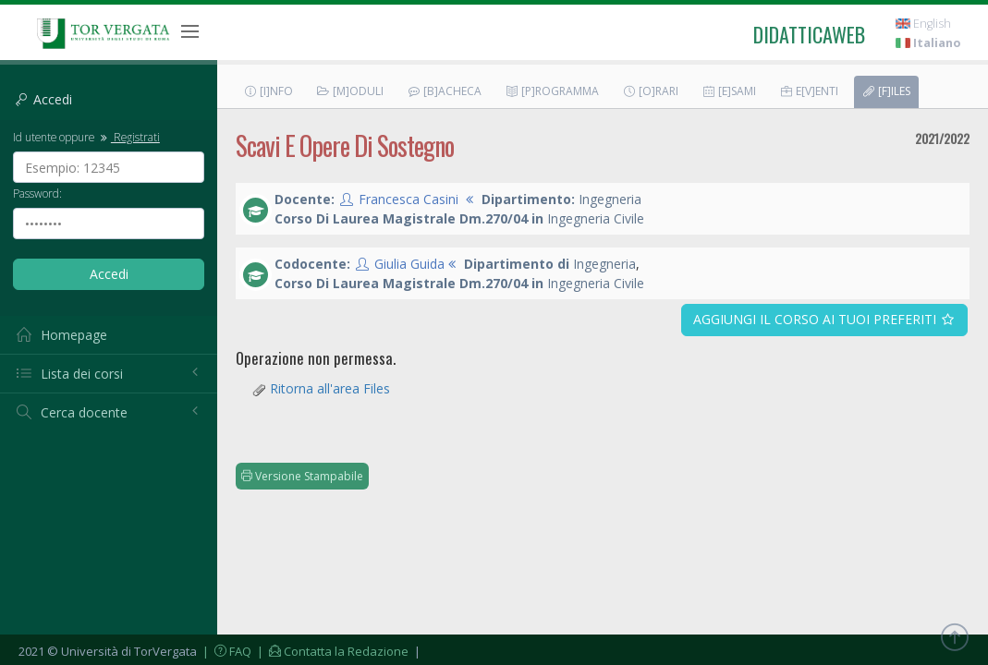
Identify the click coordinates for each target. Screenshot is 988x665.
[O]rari (650, 91)
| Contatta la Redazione (331, 651)
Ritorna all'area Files (330, 388)
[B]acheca (444, 91)
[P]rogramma (552, 91)
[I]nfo (268, 91)
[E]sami (728, 91)
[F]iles (885, 91)
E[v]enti (808, 91)
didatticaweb (809, 34)
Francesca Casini (408, 199)
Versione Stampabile (302, 476)
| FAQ (225, 651)
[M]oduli (350, 91)
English (923, 23)
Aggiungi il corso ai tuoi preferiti (825, 319)
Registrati (128, 136)
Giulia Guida (409, 263)
